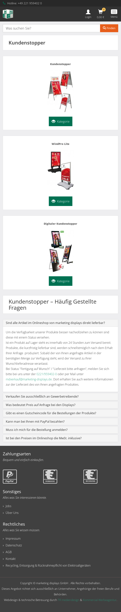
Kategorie (61, 121)
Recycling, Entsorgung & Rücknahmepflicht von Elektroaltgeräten (48, 565)
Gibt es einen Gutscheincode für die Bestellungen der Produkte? (51, 413)
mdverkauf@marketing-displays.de (29, 379)
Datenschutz (14, 545)
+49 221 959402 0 (30, 3)
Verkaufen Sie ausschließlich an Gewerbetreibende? (42, 396)
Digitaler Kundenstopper (60, 223)
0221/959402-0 (46, 374)
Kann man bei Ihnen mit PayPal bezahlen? (35, 421)
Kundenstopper (60, 64)
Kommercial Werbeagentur (100, 600)
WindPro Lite (60, 144)
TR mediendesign (68, 600)
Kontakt (11, 559)
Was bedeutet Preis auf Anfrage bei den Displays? (40, 405)
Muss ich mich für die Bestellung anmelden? (37, 430)
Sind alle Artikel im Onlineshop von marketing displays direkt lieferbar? (55, 323)
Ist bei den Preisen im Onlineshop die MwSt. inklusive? (44, 438)
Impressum (13, 538)
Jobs (8, 506)
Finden (109, 28)
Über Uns (12, 513)
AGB (9, 552)
